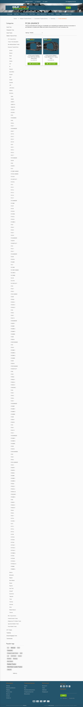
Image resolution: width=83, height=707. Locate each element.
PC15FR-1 (13, 109)
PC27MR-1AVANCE (15, 270)
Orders (43, 687)
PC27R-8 (13, 280)
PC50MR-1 (13, 478)
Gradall (10, 79)
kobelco (19, 655)
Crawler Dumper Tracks (13, 618)
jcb (8, 655)
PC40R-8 (13, 422)
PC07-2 (12, 150)
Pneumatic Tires (24, 14)
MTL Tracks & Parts (12, 615)
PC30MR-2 (13, 328)
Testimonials (9, 638)
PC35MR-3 (13, 355)
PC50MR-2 (13, 481)
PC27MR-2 (13, 272)
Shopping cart (45, 691)
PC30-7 (12, 315)
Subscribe (65, 698)
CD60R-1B (13, 107)
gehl (21, 653)
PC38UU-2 (13, 382)
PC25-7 (12, 251)
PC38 (12, 371)
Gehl (10, 77)
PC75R (12, 534)
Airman (10, 50)
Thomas (11, 601)
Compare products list (28, 691)
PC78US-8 (13, 561)
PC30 (12, 310)
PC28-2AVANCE (62, 18)
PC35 (12, 344)
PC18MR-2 (13, 222)
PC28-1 (12, 288)
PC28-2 (12, 291)
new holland (10, 661)
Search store (33, 8)
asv (8, 647)
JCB (10, 85)
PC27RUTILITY (14, 283)
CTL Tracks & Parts (12, 39)
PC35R (12, 360)
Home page (9, 14)
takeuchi (9, 669)
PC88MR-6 (13, 569)
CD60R (12, 99)
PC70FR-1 (13, 521)
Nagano (11, 577)
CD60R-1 (12, 101)
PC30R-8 (12, 339)
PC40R (12, 417)
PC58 (12, 499)
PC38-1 (12, 374)
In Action (8, 696)
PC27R (12, 278)
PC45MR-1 (13, 438)
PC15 (12, 184)
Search (25, 685)
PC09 (12, 163)
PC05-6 (12, 123)
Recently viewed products (29, 689)
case (18, 647)
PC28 (12, 286)
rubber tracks (11, 664)
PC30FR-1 (13, 323)
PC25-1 (12, 248)
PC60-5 (12, 510)
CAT (10, 63)
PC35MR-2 (13, 352)
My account (44, 685)
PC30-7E (12, 318)
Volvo (10, 607)
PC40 (12, 390)
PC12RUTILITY (14, 179)
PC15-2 (12, 190)
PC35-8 (12, 347)
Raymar (11, 585)
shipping (24, 705)
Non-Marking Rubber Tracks (13, 44)
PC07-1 (12, 147)
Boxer (10, 55)
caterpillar (9, 650)
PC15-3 (12, 192)
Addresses (44, 689)
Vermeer (11, 604)
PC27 (12, 264)
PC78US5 (13, 558)
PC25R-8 (13, 259)
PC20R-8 (13, 240)
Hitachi (10, 61)
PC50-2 (12, 459)
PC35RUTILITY (14, 368)
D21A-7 (12, 136)
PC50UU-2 (13, 489)
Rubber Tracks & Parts (42, 14)
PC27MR (13, 267)
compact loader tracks (12, 653)
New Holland (11, 580)
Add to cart (34, 64)
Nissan (10, 583)
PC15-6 (12, 195)
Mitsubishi (11, 575)
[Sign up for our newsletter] (68, 691)
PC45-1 (12, 427)
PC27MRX (13, 275)
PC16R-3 (12, 219)
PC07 (12, 144)
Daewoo (11, 69)
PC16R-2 (13, 216)
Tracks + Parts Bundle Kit (13, 41)
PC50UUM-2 (13, 494)
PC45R (12, 446)
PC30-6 (12, 312)
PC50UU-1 (13, 486)
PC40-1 (12, 392)
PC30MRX (13, 334)
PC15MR (12, 203)
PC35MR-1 (13, 350)
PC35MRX (13, 358)
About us (8, 693)
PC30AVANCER (14, 320)
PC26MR (12, 262)
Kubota (10, 572)
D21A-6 (12, 133)
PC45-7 (12, 433)
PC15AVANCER (14, 200)
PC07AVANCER (14, 158)
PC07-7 (12, 155)
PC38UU (12, 376)
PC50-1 (12, 457)
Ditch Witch (11, 71)
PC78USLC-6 (13, 563)
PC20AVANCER (14, 238)
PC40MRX (13, 414)
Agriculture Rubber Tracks (13, 623)
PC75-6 (12, 531)
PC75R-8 (13, 539)
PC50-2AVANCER (14, 462)
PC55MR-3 (13, 497)
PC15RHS (13, 214)
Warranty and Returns (10, 687)
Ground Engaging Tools (67, 14)
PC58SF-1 (13, 502)
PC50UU (12, 483)
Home (15, 18)
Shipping (8, 689)
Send (63, 695)
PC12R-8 (13, 176)
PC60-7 (12, 515)
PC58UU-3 (13, 505)
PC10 (12, 168)
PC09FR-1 (13, 166)
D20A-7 (12, 131)
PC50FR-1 (13, 467)
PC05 (12, 120)
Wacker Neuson (12, 609)
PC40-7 (12, 400)
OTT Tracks (51, 14)
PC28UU (12, 299)
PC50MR (12, 475)
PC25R (12, 256)
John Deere (11, 87)
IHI (9, 66)
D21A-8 (12, 141)
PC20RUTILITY (14, 243)
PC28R (12, 296)
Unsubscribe (72, 698)
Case (10, 58)
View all (15, 673)
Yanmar (11, 612)
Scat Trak (11, 588)
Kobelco (11, 90)
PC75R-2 (13, 537)
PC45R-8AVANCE (14, 451)
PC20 (12, 224)
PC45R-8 (13, 449)
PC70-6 (12, 518)
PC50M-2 (13, 473)
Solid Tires (16, 14)
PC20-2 (12, 227)
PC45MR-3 (13, 441)
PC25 (12, 246)
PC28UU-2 (13, 304)
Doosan (11, 74)
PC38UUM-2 (13, 387)
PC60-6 (12, 513)
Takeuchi (11, 596)
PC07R (12, 160)
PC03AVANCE (13, 117)
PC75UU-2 (13, 547)
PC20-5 (12, 230)
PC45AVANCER (14, 435)
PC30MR (12, 326)
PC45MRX (13, 443)
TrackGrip (58, 14)
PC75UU (12, 542)
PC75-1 (12, 526)
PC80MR (12, 566)
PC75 (12, 523)
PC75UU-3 (13, 550)
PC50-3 (12, 465)
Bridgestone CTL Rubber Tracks (14, 621)
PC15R (12, 208)
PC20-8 (12, 235)
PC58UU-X (13, 507)
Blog (25, 687)
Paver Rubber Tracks (12, 626)
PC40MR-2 (13, 411)
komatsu (9, 658)
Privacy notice (9, 691)
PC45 (12, 425)
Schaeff (11, 591)
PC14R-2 (13, 182)
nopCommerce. (51, 705)
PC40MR (12, 406)
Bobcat (10, 53)
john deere (13, 656)
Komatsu (53, 18)
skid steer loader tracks (14, 667)
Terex (10, 599)
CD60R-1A (13, 104)
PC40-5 (12, 395)
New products (27, 693)
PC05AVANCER (14, 128)
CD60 (12, 96)
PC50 (12, 454)
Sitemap (8, 685)
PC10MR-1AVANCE (15, 171)
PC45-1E (12, 430)
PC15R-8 (12, 211)
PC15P (12, 206)
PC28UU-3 (13, 307)
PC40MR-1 (13, 409)
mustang (15, 658)
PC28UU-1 (13, 302)
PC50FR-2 (13, 470)
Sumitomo (11, 593)
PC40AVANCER (14, 403)
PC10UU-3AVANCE (14, 174)
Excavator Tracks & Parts (41, 18)
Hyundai (11, 82)
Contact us (8, 698)
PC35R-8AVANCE (14, 366)
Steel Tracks (32, 14)
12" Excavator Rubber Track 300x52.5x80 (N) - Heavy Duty (33, 57)
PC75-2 (12, 529)
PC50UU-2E (13, 491)
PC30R (12, 336)
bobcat (13, 648)
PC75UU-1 (13, 545)
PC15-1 (12, 187)
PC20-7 (12, 232)
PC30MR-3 (13, 331)
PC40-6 (12, 398)
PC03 (12, 115)
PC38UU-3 (13, 384)
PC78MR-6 (13, 553)
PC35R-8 (12, 363)
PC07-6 (12, 152)
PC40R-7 (13, 419)
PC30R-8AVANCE (14, 342)
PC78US (12, 555)
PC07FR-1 (13, 112)
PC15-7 (12, 198)
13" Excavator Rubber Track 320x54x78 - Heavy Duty (51, 57)
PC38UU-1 (13, 379)
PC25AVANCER (14, 254)
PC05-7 (12, 125)
